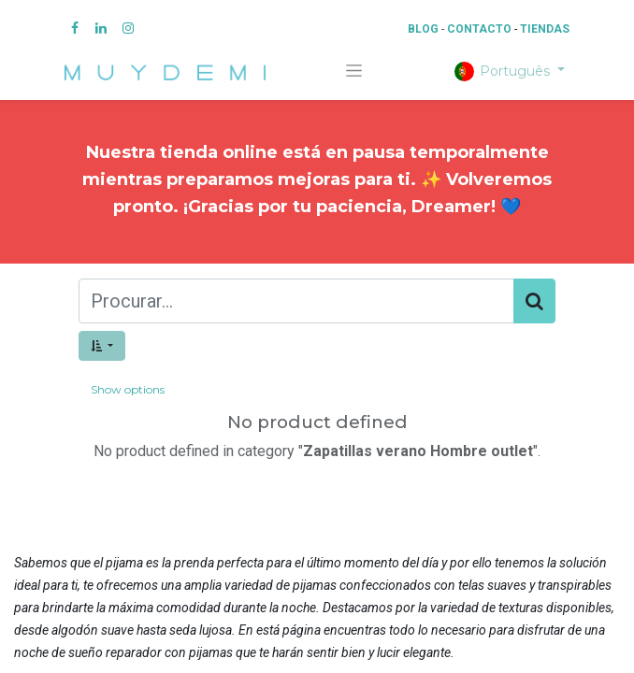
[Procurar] (534, 301)
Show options (128, 389)
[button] (102, 346)
